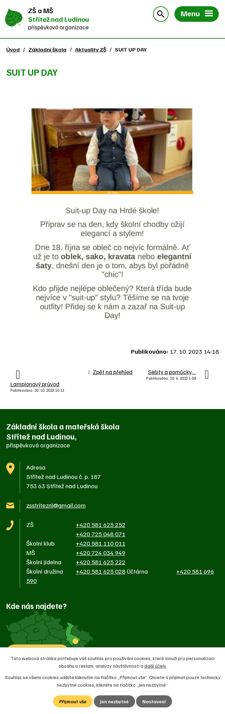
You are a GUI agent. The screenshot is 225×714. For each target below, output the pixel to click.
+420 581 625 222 (100, 562)
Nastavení (154, 701)
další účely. (155, 665)
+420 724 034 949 (100, 552)
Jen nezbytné (114, 701)
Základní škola (47, 49)
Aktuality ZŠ (90, 49)
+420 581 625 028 (100, 571)
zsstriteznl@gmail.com (56, 505)
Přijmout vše (73, 701)
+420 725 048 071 (100, 534)
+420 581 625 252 (100, 524)
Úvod (13, 49)
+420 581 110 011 (100, 543)
